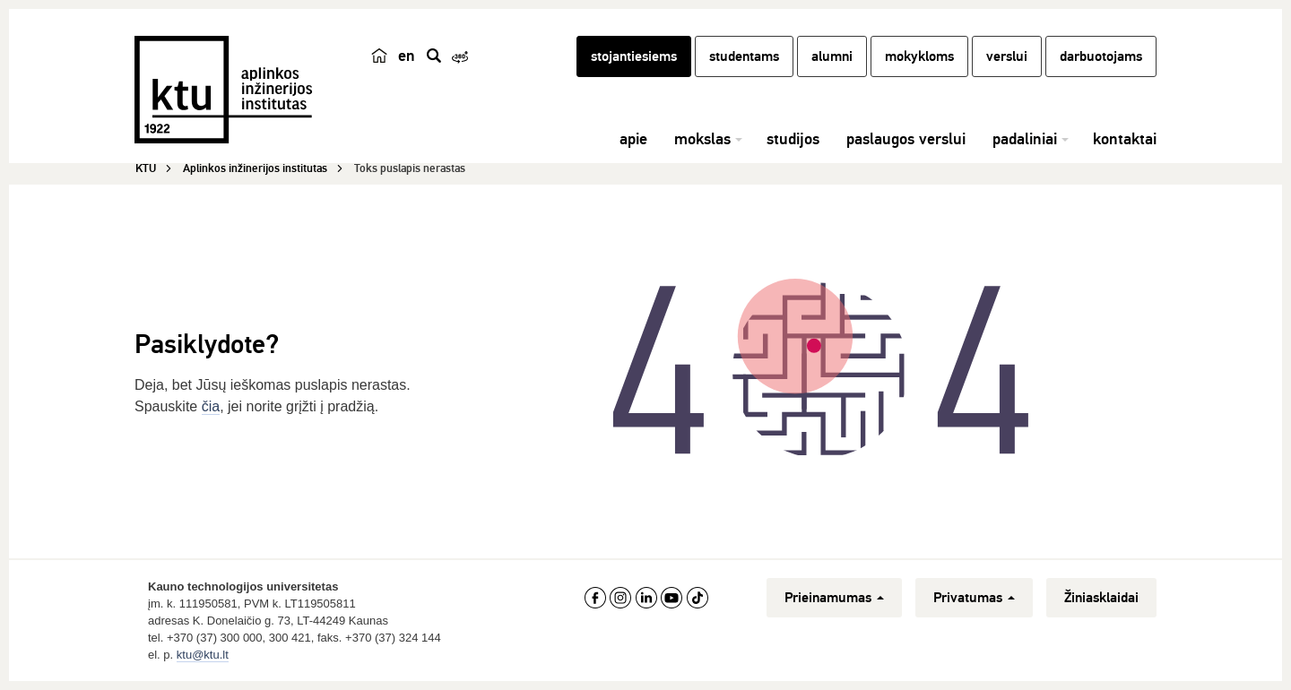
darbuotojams (1101, 56)
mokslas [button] (702, 139)
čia (211, 406)
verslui (1006, 56)
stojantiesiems (634, 56)
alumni (832, 56)
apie (633, 139)
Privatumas (974, 598)
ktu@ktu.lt (203, 654)
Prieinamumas (834, 598)
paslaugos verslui (906, 139)
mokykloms (919, 56)
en (406, 55)
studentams (744, 56)
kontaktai (1125, 139)
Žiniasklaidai (1101, 598)
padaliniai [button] (1024, 139)
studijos (793, 139)
